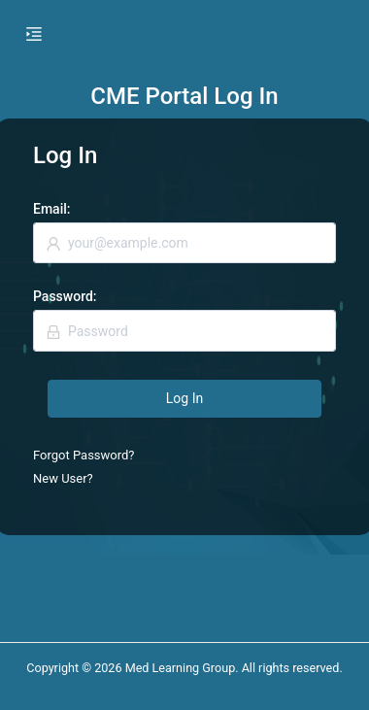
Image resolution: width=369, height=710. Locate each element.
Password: (65, 296)
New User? (63, 478)
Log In (184, 398)
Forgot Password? (84, 455)
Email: (51, 209)
